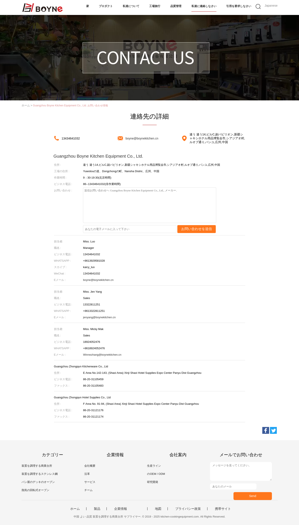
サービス (89, 482)
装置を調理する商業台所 (37, 465)
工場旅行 (154, 6)
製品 (97, 508)
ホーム (75, 508)
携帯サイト (223, 508)
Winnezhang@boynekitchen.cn (102, 354)
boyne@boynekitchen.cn (141, 138)
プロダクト (106, 6)
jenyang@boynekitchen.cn (99, 317)
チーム (88, 490)
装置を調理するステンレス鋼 (40, 473)
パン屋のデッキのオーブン (38, 482)
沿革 (87, 473)
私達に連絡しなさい (203, 6)
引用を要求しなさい (238, 6)
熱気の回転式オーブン (35, 490)
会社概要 (89, 465)
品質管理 (175, 6)
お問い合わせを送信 (196, 229)
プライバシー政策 (188, 508)
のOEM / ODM (156, 473)
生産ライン (154, 465)
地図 (158, 508)
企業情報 (120, 508)
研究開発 (152, 482)
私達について (131, 6)
